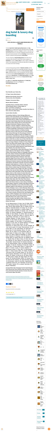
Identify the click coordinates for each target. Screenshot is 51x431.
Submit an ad (41, 145)
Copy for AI (30, 10)
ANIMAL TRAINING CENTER (41, 380)
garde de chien (26, 277)
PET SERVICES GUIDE (24, 2)
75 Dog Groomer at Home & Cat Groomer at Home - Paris (41, 224)
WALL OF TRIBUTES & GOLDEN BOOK (41, 418)
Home (17, 2)
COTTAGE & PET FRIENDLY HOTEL (41, 390)
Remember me (40, 17)
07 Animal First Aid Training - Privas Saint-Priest (42, 189)
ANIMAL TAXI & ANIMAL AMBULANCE (41, 396)
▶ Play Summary (41, 41)
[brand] (7, 4)
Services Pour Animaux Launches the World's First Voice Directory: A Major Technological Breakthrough (40, 324)
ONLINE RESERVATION (37, 2)
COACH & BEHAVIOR (41, 385)
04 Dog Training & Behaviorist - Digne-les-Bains (41, 212)
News (40, 4)
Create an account (38, 19)
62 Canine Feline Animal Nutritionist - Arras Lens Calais (41, 173)
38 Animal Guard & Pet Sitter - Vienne (42, 234)
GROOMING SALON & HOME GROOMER (41, 346)
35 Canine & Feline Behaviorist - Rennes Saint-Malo (42, 155)
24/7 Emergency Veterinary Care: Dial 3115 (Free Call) (39, 245)
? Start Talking (40, 67)
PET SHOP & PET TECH (41, 352)
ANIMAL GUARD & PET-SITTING (41, 340)
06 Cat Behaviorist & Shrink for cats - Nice (42, 206)
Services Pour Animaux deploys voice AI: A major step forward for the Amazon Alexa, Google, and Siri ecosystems (40, 308)
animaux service (14, 279)
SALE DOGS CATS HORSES (41, 411)
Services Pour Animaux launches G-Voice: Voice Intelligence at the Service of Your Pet (40, 300)
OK (40, 22)
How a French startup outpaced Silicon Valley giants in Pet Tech (40, 316)
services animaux (8, 279)
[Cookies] (2, 429)
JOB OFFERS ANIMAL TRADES (41, 405)
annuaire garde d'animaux (22, 279)
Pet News (8, 12)
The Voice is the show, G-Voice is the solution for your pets (40, 291)
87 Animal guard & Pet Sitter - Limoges (41, 230)
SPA (41, 357)
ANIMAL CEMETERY (41, 366)
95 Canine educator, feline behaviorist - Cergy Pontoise (42, 218)
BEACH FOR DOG (41, 370)
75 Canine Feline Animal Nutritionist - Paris (41, 179)
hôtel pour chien (8, 280)
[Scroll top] (49, 429)
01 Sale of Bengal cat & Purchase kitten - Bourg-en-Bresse (42, 195)
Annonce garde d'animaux (19, 277)
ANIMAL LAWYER (41, 400)
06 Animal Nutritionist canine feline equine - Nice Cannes (41, 167)
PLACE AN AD (34, 4)
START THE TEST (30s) (41, 91)
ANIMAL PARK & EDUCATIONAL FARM (41, 375)
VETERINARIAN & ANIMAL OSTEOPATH (41, 361)
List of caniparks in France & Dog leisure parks (40, 275)
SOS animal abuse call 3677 (42, 283)
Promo (38, 428)
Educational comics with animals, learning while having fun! (40, 255)
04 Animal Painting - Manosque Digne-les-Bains (41, 201)
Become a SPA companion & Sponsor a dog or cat (40, 265)
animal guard (12, 277)
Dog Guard (8, 277)
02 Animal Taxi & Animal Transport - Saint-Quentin (42, 184)
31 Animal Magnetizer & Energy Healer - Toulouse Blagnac (42, 161)
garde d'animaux (29, 279)
